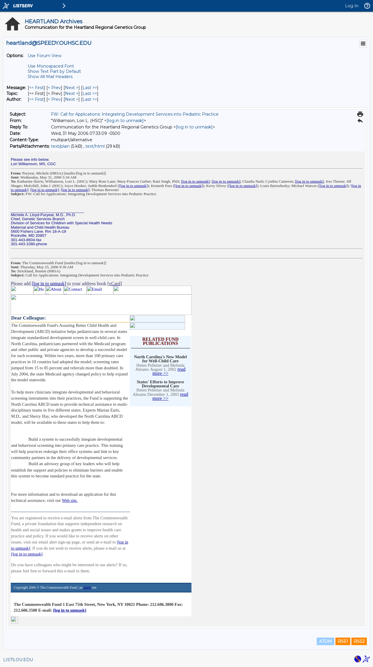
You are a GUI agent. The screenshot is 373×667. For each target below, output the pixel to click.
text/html (95, 146)
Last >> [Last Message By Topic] (89, 93)
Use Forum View (44, 55)
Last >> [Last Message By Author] (89, 99)
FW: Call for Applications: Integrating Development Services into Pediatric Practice (135, 114)
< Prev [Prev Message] (54, 87)
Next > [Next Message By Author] (71, 99)
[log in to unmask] (125, 120)
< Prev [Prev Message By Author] (54, 99)
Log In (351, 5)
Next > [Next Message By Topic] (71, 93)
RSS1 (343, 641)
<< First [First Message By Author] (36, 99)
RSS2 (359, 641)
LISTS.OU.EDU (18, 659)
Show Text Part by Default (54, 71)
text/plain (60, 146)
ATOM (325, 641)
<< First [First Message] (36, 87)
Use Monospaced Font (51, 66)
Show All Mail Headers (50, 76)
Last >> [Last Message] (89, 87)
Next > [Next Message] (71, 87)
